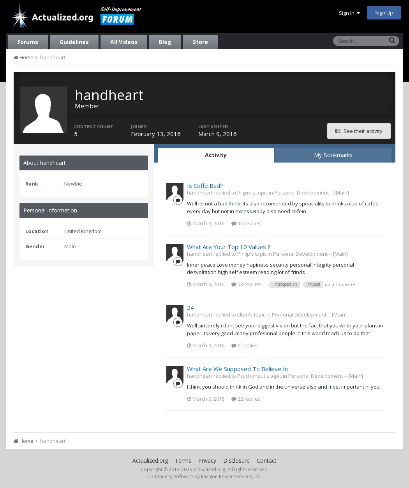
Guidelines (74, 42)
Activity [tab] (216, 155)
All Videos (124, 42)
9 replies (244, 345)
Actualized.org (150, 460)
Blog (165, 42)
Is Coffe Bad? (205, 185)
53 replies (246, 284)
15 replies (246, 223)
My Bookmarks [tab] (333, 155)
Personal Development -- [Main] (311, 192)
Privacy (207, 460)
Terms (183, 460)
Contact (267, 460)
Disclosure (236, 460)
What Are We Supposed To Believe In (237, 369)
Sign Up (384, 12)
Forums (28, 42)
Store (200, 42)
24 (190, 307)
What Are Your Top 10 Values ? (228, 247)
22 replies (246, 398)
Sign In (349, 12)
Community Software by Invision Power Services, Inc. (204, 476)
